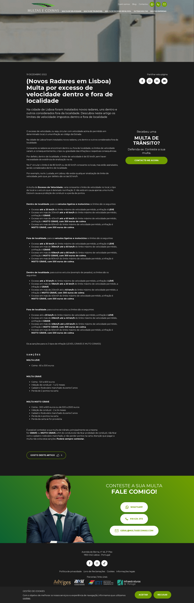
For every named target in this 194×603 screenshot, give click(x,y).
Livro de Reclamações (94, 571)
